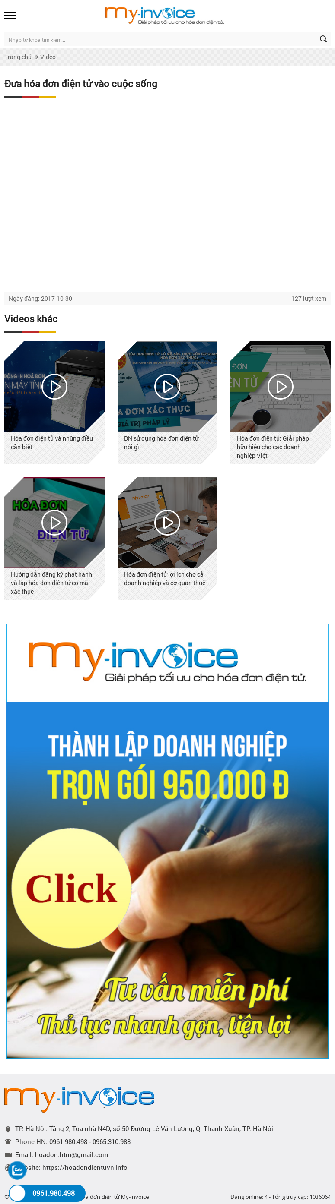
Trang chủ (18, 57)
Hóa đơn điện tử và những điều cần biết (52, 442)
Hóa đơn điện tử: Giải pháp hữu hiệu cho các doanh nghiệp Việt (273, 447)
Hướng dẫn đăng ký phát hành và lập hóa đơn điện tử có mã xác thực (51, 583)
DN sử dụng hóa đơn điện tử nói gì (161, 442)
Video (48, 57)
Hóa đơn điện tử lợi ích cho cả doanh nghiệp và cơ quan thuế (164, 578)
